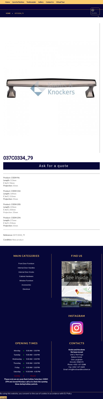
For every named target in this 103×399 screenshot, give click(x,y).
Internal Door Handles (26, 268)
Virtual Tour (60, 2)
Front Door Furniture (26, 264)
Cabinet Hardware (26, 276)
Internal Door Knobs (26, 272)
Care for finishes (18, 2)
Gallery (40, 2)
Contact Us (50, 2)
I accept (3, 397)
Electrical (26, 289)
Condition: (7, 240)
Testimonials (31, 2)
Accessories (26, 285)
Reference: (8, 235)
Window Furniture (26, 281)
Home (7, 2)
